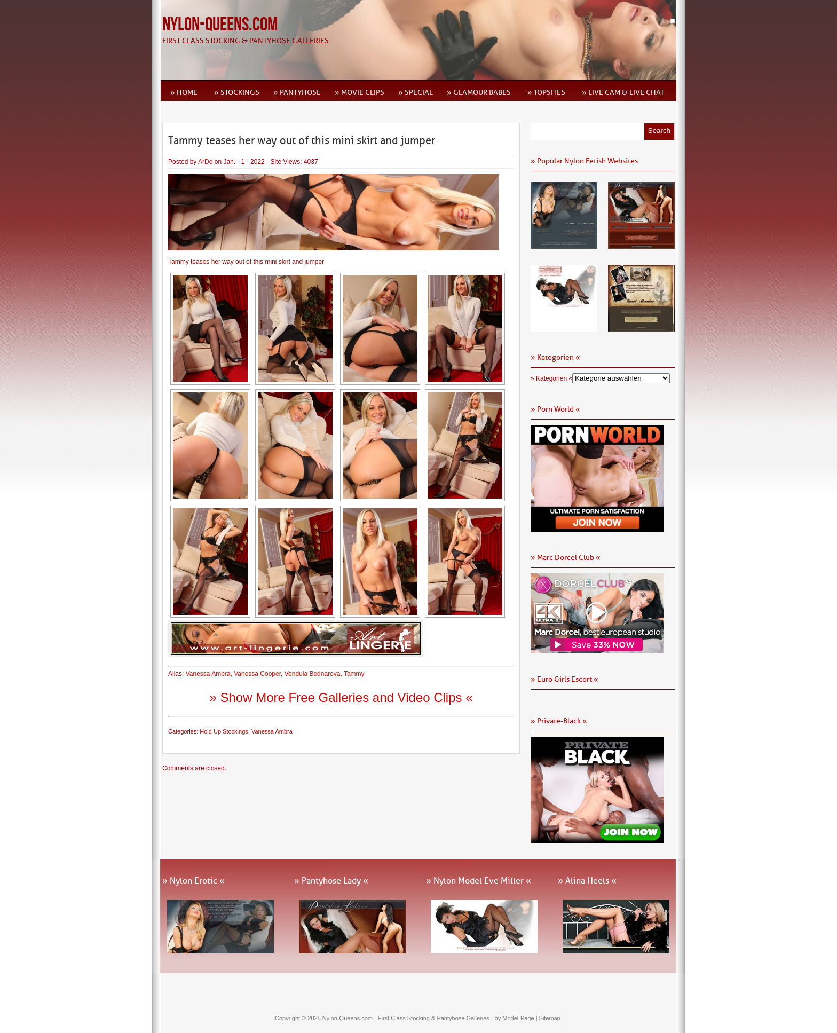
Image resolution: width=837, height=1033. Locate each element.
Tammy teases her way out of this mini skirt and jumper (301, 140)
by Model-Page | (517, 1018)
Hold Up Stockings (224, 731)
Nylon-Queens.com (220, 24)
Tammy (354, 673)
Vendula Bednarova (313, 673)
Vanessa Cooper (257, 673)
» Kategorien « (551, 378)
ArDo (205, 161)
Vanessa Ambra (208, 673)
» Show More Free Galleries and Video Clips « (340, 697)
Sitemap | (551, 1018)
